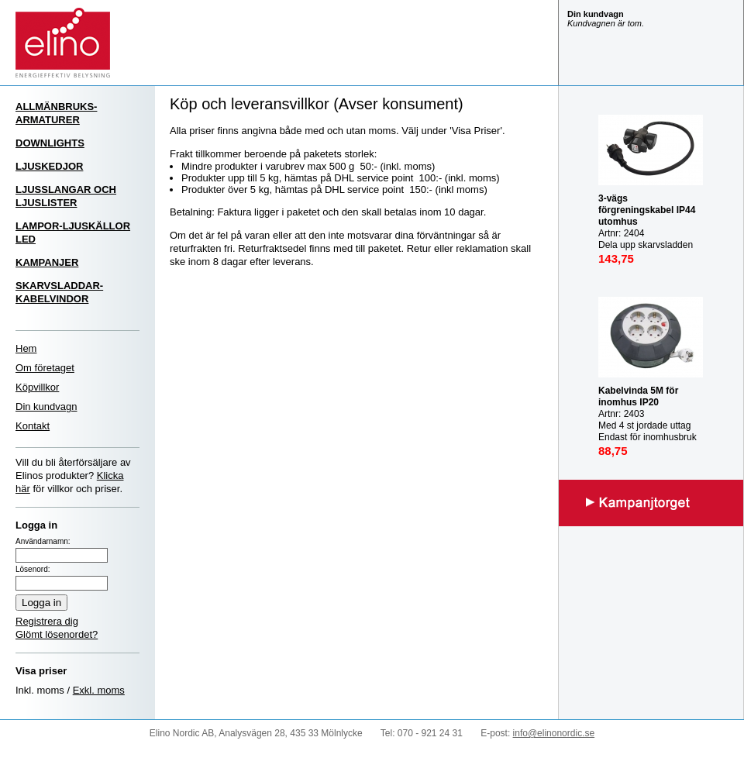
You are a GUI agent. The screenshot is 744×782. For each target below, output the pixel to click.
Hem (26, 348)
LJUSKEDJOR (49, 166)
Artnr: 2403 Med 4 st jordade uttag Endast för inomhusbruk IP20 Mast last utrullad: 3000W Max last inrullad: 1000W (649, 431)
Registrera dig (47, 621)
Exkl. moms (99, 690)
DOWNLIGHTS (50, 143)
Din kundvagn (47, 406)
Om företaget (45, 368)
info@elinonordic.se (554, 733)
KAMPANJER (47, 262)
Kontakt (33, 426)
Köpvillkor (37, 387)
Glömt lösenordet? (57, 634)
